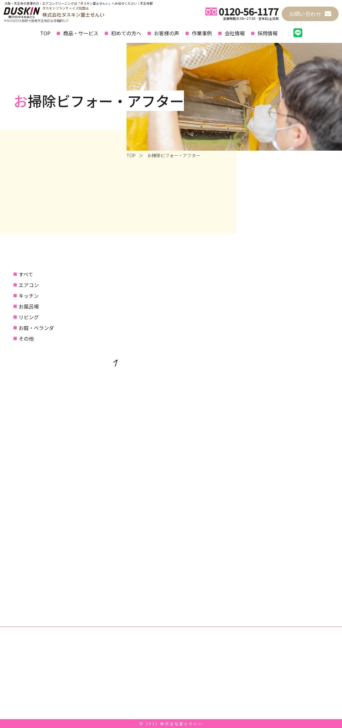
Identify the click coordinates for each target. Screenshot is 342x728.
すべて (26, 274)
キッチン (29, 295)
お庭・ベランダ (36, 328)
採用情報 (267, 33)
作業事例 (202, 33)
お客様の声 (166, 33)
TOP (45, 33)
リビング (29, 317)
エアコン (29, 285)
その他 (26, 338)
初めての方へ (126, 33)
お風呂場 (29, 306)
